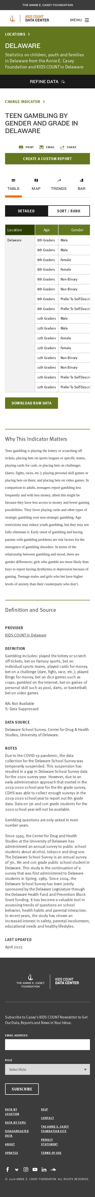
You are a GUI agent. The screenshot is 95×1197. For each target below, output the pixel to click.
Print (26, 147)
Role (8, 1060)
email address (16, 1035)
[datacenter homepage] (37, 18)
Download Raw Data (31, 403)
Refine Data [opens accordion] (44, 81)
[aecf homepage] (12, 18)
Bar (82, 188)
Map (36, 188)
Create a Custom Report (47, 158)
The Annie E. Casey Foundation (47, 5)
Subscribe (22, 1089)
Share (68, 147)
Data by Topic (15, 1122)
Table (13, 188)
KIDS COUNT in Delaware (25, 635)
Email (47, 147)
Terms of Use (51, 1153)
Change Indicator (22, 101)
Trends (59, 188)
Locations (15, 34)
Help (44, 1109)
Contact (47, 1118)
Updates (11, 1153)
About (10, 1144)
